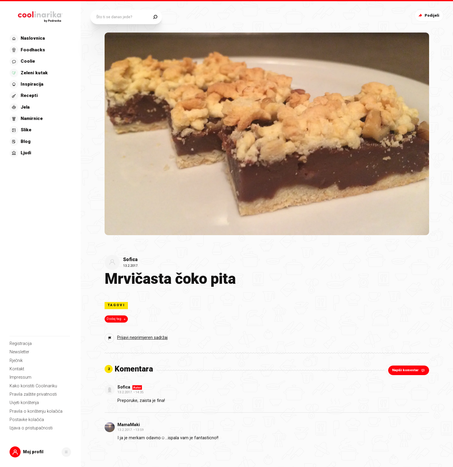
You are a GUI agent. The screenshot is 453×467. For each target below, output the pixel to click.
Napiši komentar (409, 370)
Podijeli (428, 15)
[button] (40, 452)
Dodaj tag (117, 319)
